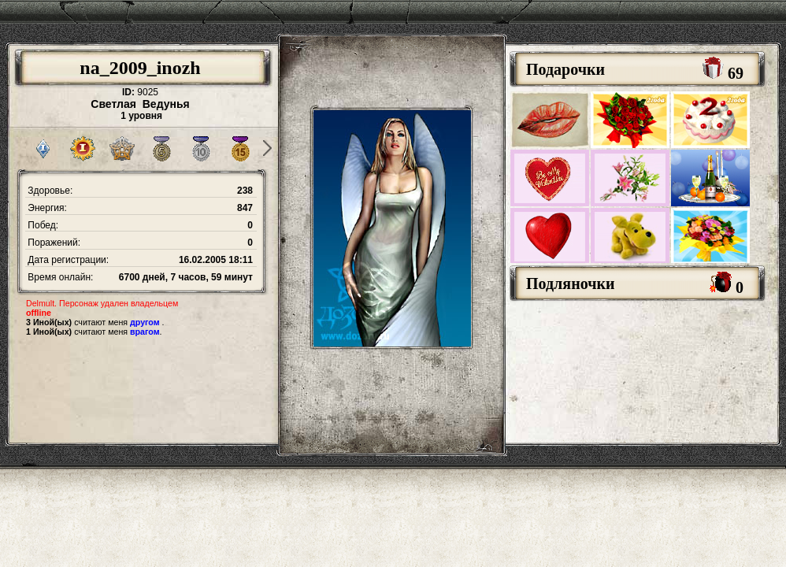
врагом (145, 331)
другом (145, 322)
